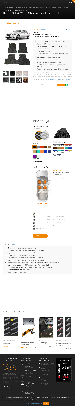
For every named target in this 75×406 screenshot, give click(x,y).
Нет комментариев (29, 367)
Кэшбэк (59, 7)
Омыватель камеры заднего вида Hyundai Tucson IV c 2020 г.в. (30, 392)
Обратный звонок (45, 374)
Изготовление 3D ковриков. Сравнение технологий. (30, 365)
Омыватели (12, 7)
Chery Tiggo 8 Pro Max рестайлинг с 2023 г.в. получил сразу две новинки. (30, 384)
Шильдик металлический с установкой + (46, 222)
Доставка (42, 7)
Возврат (48, 7)
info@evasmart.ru (44, 376)
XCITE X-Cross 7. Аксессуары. (28, 377)
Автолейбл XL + (40, 228)
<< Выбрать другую (11, 23)
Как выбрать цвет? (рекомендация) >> (38, 162)
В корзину (40, 236)
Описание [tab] (6, 244)
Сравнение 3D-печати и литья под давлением (30, 371)
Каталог (6, 7)
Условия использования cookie (34, 403)
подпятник (51, 79)
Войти (68, 2)
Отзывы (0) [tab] (14, 244)
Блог (37, 7)
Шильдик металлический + (43, 225)
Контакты (53, 7)
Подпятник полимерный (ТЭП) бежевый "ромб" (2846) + (50, 213)
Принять (46, 403)
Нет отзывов (43, 29)
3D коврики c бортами (21, 7)
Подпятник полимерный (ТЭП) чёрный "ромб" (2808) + (49, 219)
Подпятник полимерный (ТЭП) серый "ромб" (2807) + (49, 216)
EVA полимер (31, 7)
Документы (66, 7)
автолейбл (66, 79)
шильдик (57, 79)
